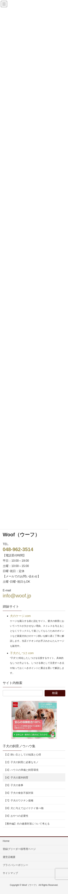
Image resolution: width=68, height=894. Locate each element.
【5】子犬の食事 (13, 785)
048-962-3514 (18, 549)
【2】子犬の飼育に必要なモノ (21, 762)
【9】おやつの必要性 (16, 815)
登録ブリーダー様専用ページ (19, 849)
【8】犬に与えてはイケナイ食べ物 (24, 808)
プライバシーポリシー (15, 865)
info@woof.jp (17, 595)
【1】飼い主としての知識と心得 (22, 754)
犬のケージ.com (20, 615)
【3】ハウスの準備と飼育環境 (21, 769)
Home (6, 840)
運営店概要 (9, 857)
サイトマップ (10, 873)
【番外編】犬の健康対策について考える (27, 823)
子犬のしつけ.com (22, 653)
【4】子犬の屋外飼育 (16, 777)
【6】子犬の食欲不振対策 (18, 792)
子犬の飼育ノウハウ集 (19, 746)
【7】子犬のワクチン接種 (18, 800)
